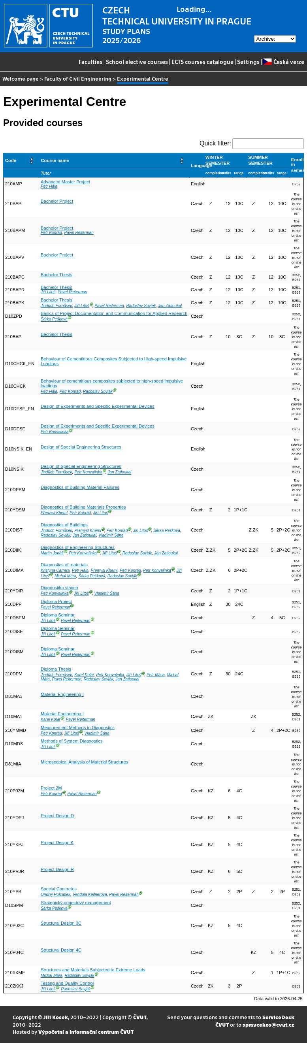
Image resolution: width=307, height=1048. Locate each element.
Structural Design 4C (61, 950)
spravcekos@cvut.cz (268, 1024)
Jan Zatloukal (170, 305)
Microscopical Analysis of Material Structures (84, 762)
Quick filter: (215, 143)
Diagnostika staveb (59, 587)
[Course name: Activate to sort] (114, 160)
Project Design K (57, 842)
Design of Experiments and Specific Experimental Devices (97, 406)
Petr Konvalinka (55, 432)
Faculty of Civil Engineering (77, 78)
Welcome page (20, 78)
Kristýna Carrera (55, 570)
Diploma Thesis (56, 669)
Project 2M (51, 788)
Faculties (90, 61)
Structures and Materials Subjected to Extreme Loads (93, 969)
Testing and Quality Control (67, 983)
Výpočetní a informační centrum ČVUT (86, 1032)
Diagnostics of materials (64, 564)
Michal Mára (65, 576)
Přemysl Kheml (54, 513)
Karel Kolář (84, 675)
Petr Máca (156, 675)
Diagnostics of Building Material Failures (80, 487)
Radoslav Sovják (141, 305)
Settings (248, 61)
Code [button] (10, 160)
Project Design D (57, 815)
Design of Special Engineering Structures (81, 447)
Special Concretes (59, 888)
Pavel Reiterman (79, 232)
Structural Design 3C (61, 923)
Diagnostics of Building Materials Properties (83, 507)
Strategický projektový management (76, 902)
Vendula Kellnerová (90, 895)
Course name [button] (55, 160)
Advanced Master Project (65, 181)
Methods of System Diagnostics (72, 741)
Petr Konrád (51, 232)
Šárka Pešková (54, 319)
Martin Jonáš (52, 553)
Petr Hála (49, 186)
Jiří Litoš (48, 292)
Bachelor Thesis (56, 274)
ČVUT (140, 1017)
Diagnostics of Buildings (64, 524)
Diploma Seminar (58, 615)
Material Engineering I (62, 694)
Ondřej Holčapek (55, 895)
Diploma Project (56, 601)
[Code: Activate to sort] (21, 160)
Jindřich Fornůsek (56, 305)
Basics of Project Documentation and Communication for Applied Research (114, 313)
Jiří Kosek (55, 1017)
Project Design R (57, 869)
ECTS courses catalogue (202, 61)
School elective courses (137, 61)
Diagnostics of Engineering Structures (78, 547)
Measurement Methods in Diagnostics (78, 727)
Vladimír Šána (110, 535)
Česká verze (283, 61)
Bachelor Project (57, 201)
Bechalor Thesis (56, 334)
